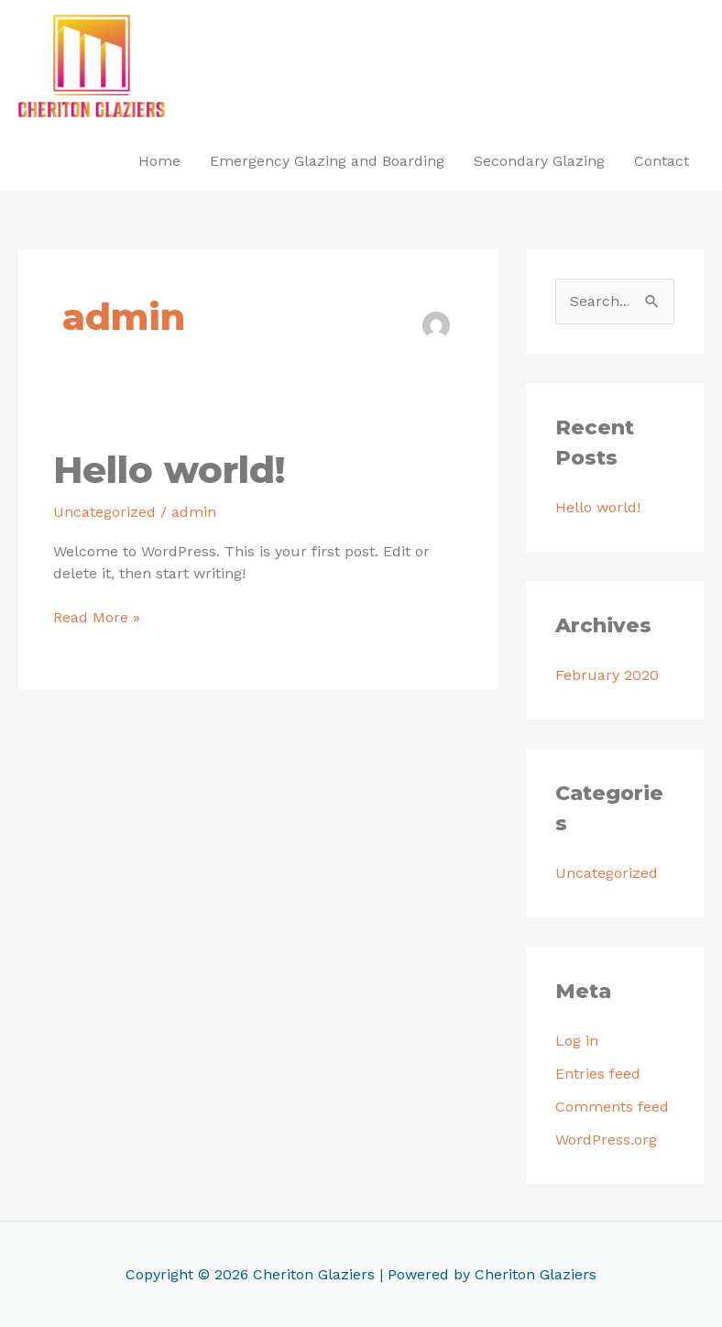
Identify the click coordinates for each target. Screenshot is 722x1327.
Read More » (96, 616)
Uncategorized (104, 512)
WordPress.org (606, 1139)
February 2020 (607, 675)
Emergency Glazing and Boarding (327, 161)
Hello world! (169, 469)
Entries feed (597, 1073)
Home (159, 161)
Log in (576, 1040)
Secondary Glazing (539, 161)
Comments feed (612, 1106)
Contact (661, 161)
